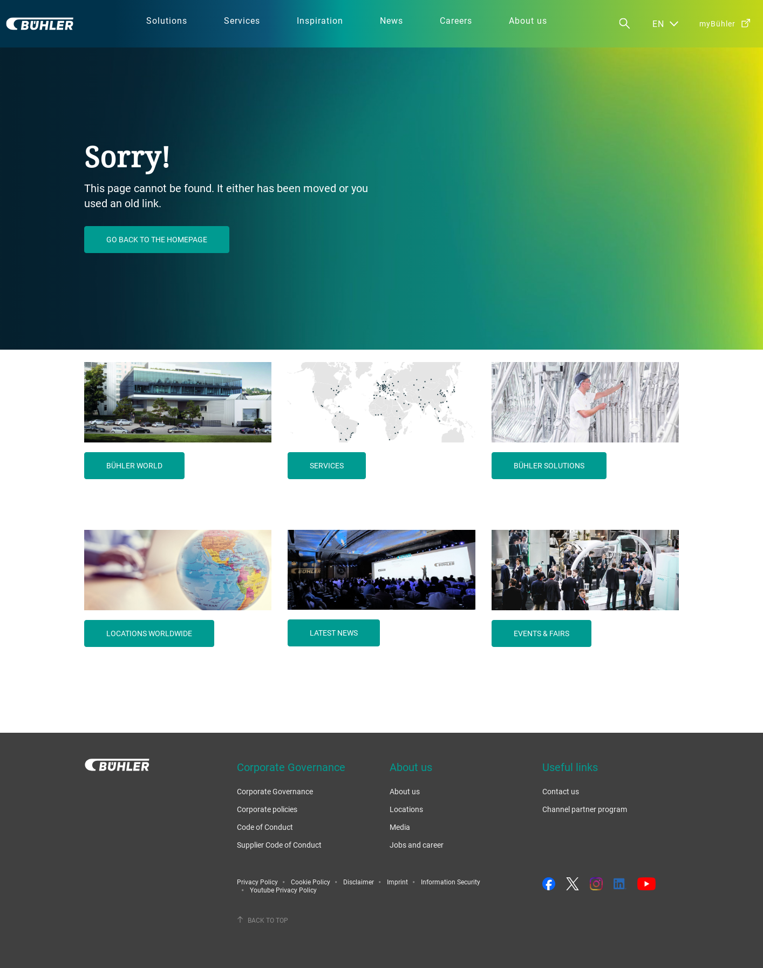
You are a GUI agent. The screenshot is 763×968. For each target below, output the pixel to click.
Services (327, 465)
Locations (406, 809)
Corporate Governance (275, 791)
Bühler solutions (549, 465)
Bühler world (134, 465)
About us (405, 791)
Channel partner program (584, 809)
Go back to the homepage (156, 239)
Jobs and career (417, 845)
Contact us (560, 791)
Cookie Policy (310, 881)
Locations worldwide (149, 633)
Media (400, 827)
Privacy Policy (257, 881)
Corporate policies (267, 809)
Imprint (397, 881)
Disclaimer (358, 881)
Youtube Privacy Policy (283, 889)
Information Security (450, 881)
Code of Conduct (265, 827)
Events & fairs (541, 633)
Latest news (334, 633)
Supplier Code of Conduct (279, 845)
